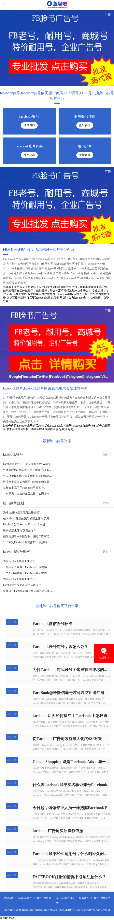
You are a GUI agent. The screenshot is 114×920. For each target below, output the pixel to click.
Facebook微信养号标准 (52, 623)
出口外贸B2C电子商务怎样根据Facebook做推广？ (28, 475)
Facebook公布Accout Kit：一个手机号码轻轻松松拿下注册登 (28, 524)
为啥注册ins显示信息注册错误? (22, 512)
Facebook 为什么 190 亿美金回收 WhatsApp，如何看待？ (28, 463)
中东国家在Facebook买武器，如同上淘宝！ (28, 493)
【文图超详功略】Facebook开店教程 (25, 573)
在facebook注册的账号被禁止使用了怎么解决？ (28, 518)
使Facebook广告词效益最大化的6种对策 (67, 738)
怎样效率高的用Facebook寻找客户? (24, 487)
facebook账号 (25, 898)
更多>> (106, 454)
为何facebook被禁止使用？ (19, 561)
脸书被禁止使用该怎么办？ (19, 530)
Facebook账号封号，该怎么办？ (60, 646)
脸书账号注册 (44, 898)
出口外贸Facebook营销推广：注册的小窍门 (28, 542)
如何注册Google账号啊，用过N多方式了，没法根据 (28, 536)
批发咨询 (29, 125)
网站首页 (8, 898)
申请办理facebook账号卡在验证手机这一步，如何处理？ (28, 469)
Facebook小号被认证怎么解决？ (22, 585)
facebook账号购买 (65, 898)
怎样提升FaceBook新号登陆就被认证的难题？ (28, 590)
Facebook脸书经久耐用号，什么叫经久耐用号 (72, 854)
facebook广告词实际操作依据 (58, 831)
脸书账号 (84, 898)
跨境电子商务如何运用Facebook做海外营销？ (28, 481)
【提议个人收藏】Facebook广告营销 (25, 567)
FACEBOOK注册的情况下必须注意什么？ (69, 877)
